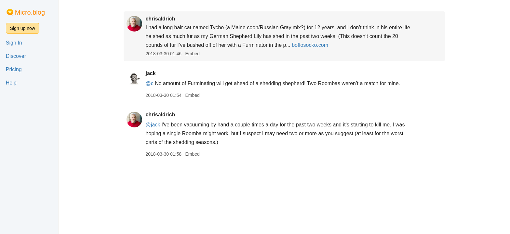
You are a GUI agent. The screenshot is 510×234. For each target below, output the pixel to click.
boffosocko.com (310, 45)
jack (150, 73)
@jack (152, 124)
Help (11, 82)
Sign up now (22, 28)
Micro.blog (30, 12)
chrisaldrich (160, 18)
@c (149, 83)
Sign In (14, 43)
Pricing (14, 69)
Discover (16, 56)
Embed (192, 53)
